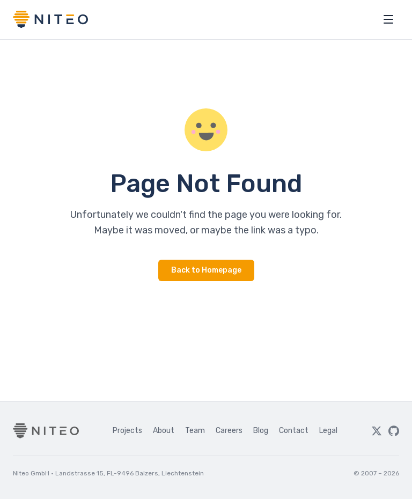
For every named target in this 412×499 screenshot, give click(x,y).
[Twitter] (376, 430)
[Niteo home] (50, 19)
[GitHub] (393, 430)
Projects (127, 430)
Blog (260, 430)
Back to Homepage (206, 270)
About (163, 430)
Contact (293, 430)
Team (195, 430)
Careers (229, 430)
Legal (328, 430)
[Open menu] (388, 19)
